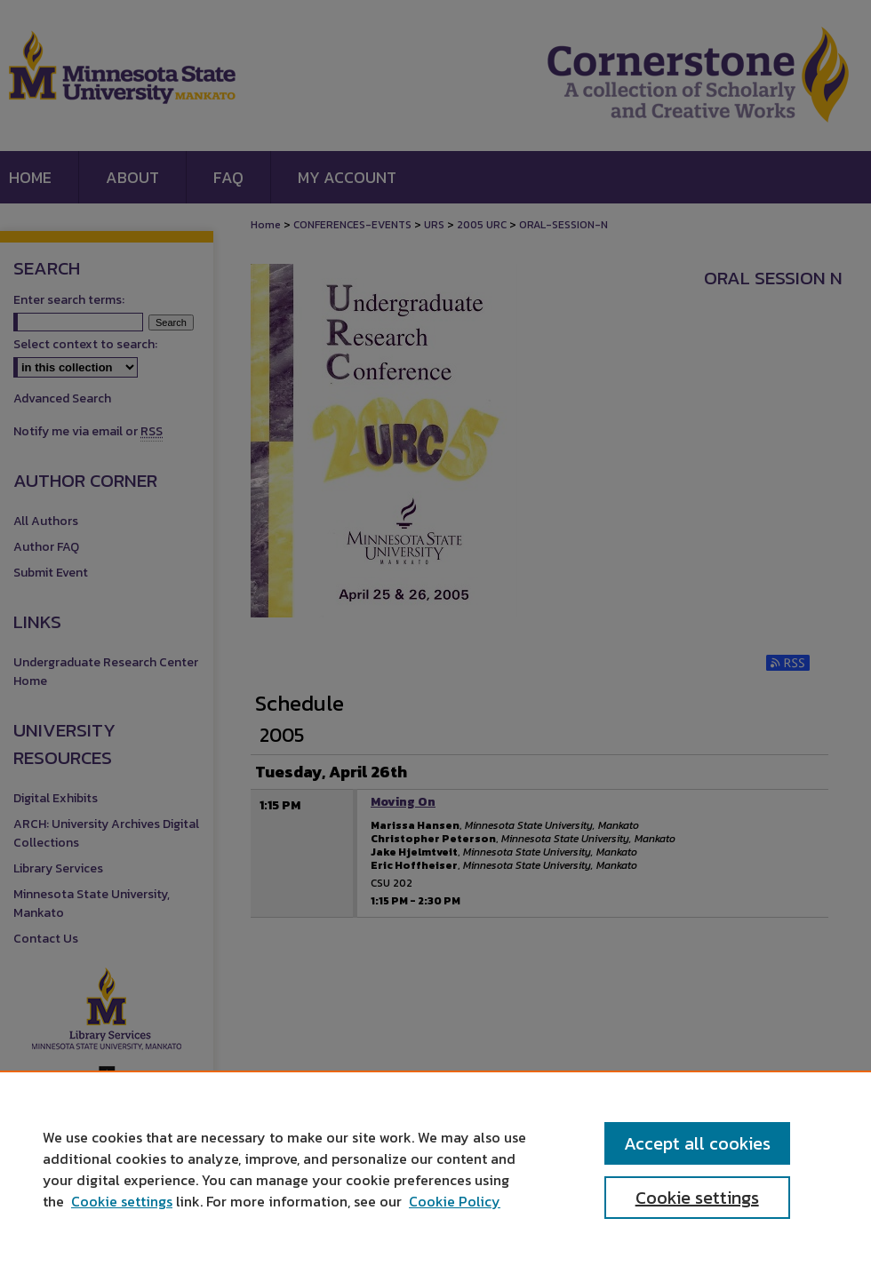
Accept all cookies (697, 1143)
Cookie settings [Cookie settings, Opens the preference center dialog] (697, 1197)
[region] (435, 1168)
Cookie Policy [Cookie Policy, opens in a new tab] (454, 1201)
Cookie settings (121, 1201)
